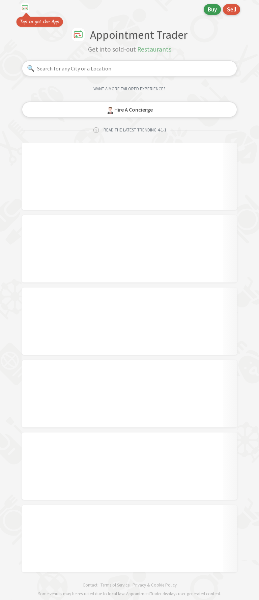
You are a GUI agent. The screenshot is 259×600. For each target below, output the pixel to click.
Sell (231, 9)
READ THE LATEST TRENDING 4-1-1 (129, 130)
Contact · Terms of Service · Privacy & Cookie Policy (130, 585)
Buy (212, 9)
